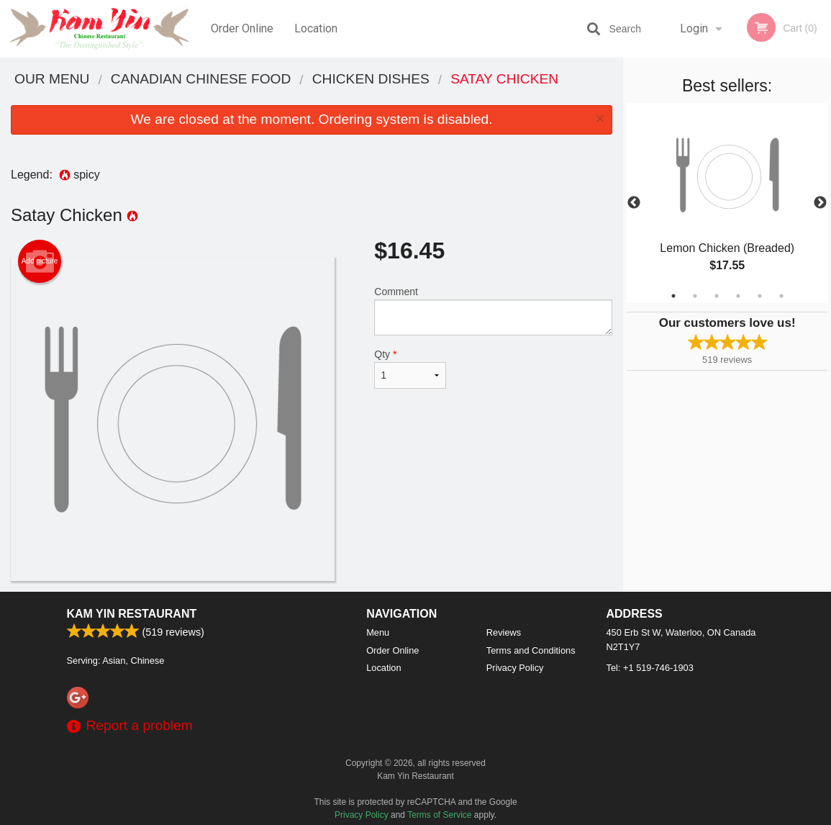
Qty (410, 368)
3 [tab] (716, 296)
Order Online (242, 28)
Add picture (40, 261)
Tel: (650, 667)
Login (694, 28)
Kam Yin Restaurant (132, 614)
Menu (377, 632)
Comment (493, 310)
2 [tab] (695, 296)
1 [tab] (673, 296)
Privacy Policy (515, 667)
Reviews (503, 632)
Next (820, 203)
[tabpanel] (727, 203)
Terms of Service (439, 815)
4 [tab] (738, 296)
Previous (634, 203)
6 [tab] (781, 296)
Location (315, 28)
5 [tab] (760, 296)
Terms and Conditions (531, 650)
